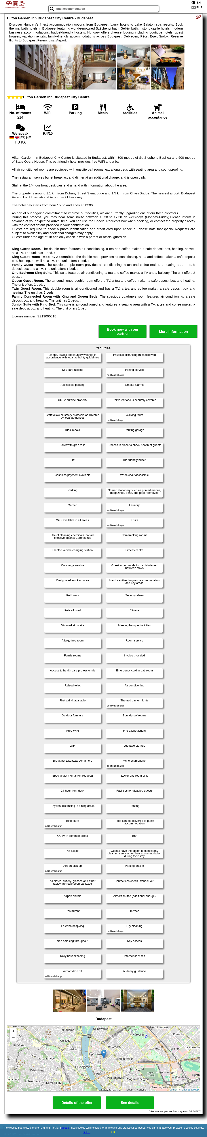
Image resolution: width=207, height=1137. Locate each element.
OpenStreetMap (190, 1089)
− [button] (13, 1038)
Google (65, 1127)
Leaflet (173, 1089)
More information (173, 332)
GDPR (86, 1132)
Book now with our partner (123, 332)
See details (130, 1103)
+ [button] (13, 1031)
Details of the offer (76, 1103)
